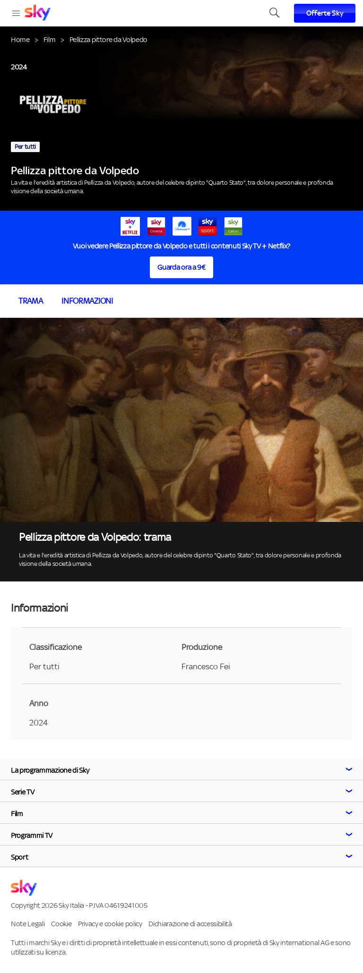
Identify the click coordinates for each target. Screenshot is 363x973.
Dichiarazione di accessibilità (190, 924)
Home (20, 39)
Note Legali (27, 924)
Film (49, 39)
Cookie (61, 924)
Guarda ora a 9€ (181, 267)
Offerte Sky (325, 13)
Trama (30, 301)
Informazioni (86, 301)
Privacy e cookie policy (110, 924)
